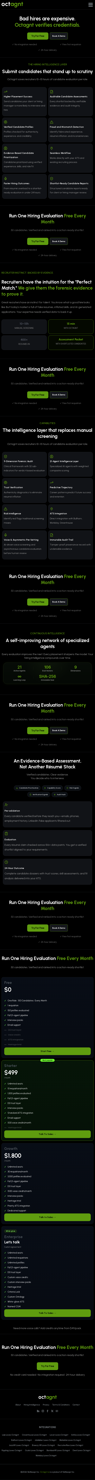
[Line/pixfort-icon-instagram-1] (42, 1411)
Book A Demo (58, 36)
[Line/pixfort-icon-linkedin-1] (38, 1411)
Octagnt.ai (44, 1474)
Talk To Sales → (47, 1134)
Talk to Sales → (47, 1217)
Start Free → (47, 1051)
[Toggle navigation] (91, 4)
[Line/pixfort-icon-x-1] (52, 1411)
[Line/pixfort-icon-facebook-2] (47, 1411)
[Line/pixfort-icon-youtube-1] (57, 1411)
